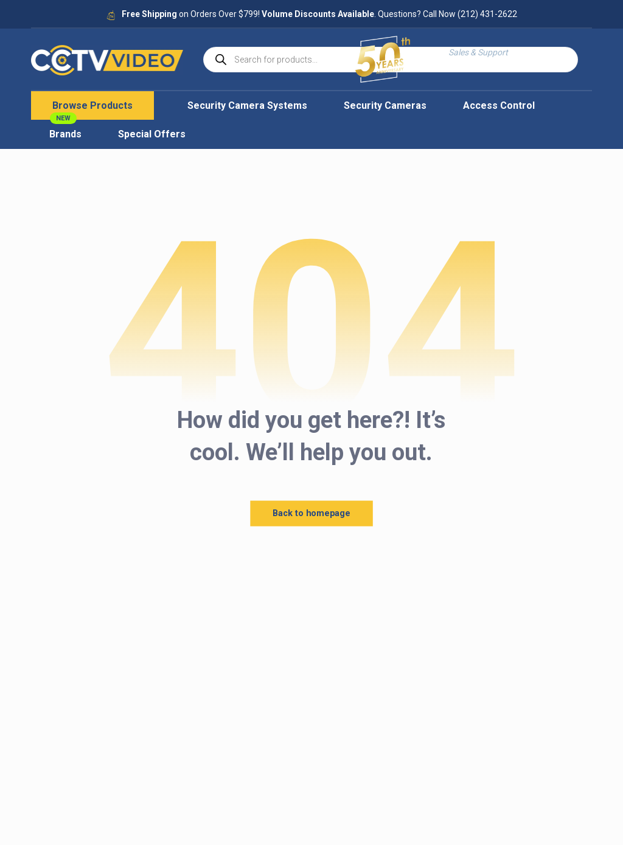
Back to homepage (311, 513)
